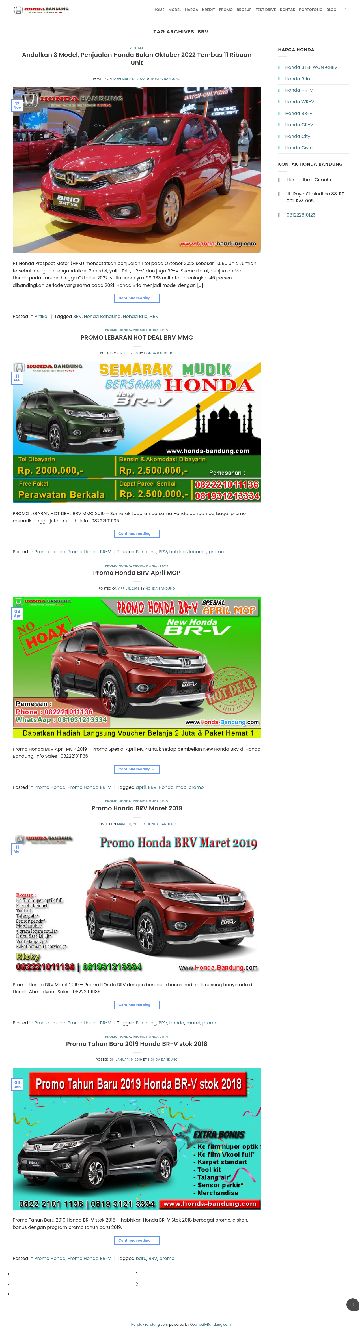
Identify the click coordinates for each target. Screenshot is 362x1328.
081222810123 (301, 215)
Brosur (244, 9)
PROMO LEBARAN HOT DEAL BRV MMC (137, 337)
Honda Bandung (165, 78)
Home (159, 9)
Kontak (288, 9)
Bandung (146, 551)
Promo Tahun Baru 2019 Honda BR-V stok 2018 (137, 1043)
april (141, 787)
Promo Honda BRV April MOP (136, 572)
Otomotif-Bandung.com (210, 1324)
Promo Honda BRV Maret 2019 (136, 808)
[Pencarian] (347, 10)
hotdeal (178, 551)
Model (175, 9)
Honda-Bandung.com (149, 1324)
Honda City (298, 136)
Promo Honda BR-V (151, 330)
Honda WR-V (299, 102)
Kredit (208, 9)
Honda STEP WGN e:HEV (311, 67)
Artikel (136, 47)
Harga (191, 9)
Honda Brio (135, 316)
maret (193, 1023)
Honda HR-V (299, 90)
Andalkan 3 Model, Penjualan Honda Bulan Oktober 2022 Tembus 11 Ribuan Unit (137, 58)
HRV (154, 316)
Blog (332, 9)
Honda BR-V (299, 113)
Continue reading (136, 298)
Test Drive (266, 9)
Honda (166, 787)
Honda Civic (299, 147)
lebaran (198, 551)
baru (141, 1258)
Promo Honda (118, 330)
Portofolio (310, 9)
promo (216, 551)
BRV (77, 316)
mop (181, 787)
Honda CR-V (299, 124)
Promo (226, 9)
